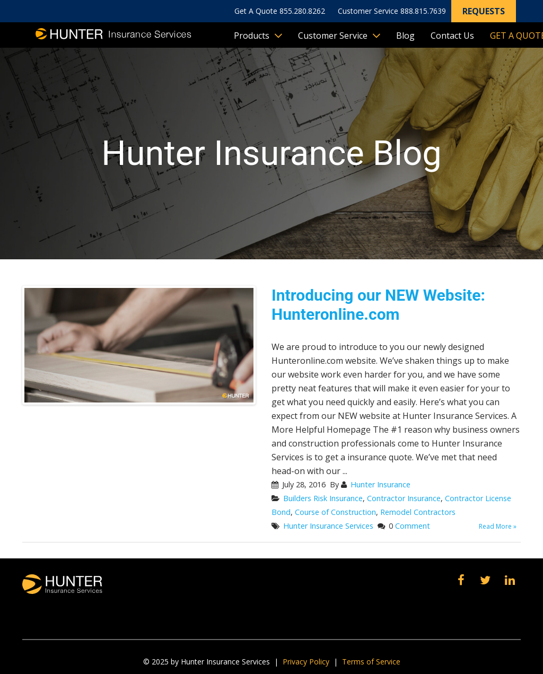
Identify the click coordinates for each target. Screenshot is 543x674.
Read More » (497, 526)
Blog (405, 35)
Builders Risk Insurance (323, 498)
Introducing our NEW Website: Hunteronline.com (378, 304)
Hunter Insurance (380, 484)
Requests (483, 11)
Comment (412, 526)
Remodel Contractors (418, 512)
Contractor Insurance (404, 498)
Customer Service (332, 35)
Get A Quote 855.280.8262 (279, 11)
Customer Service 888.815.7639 (392, 11)
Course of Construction (335, 512)
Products (251, 35)
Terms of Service (371, 662)
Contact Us (452, 35)
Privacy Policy (306, 662)
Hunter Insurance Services (328, 526)
